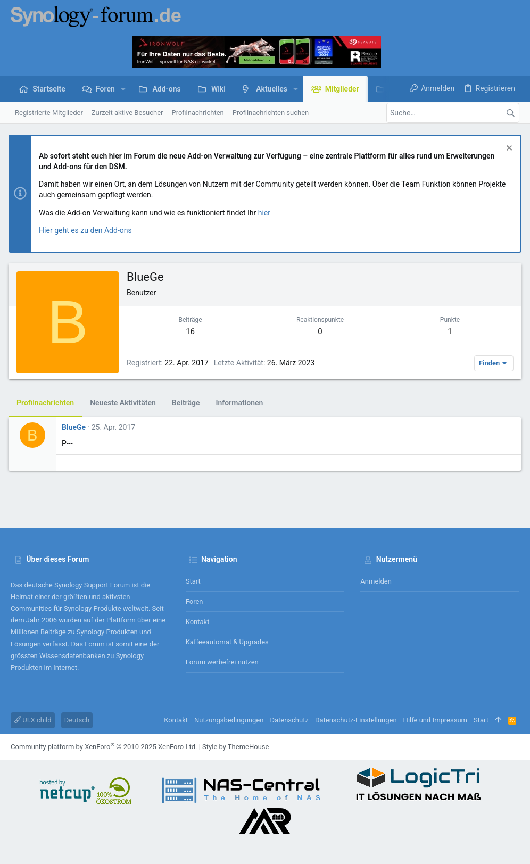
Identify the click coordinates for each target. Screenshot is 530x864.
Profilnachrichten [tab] (47, 402)
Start (193, 581)
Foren (194, 601)
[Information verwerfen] (505, 149)
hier (266, 213)
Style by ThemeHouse (235, 747)
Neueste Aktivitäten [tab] (125, 402)
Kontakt (198, 622)
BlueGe (76, 427)
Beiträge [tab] (188, 402)
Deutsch (77, 720)
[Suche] (453, 112)
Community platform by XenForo (104, 747)
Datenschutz (289, 720)
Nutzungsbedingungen (228, 720)
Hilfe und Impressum (435, 720)
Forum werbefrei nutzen (222, 662)
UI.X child (33, 720)
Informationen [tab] (241, 402)
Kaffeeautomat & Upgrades (227, 642)
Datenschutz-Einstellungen (356, 720)
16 (191, 331)
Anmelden (376, 581)
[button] (123, 89)
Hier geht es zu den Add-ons (87, 230)
